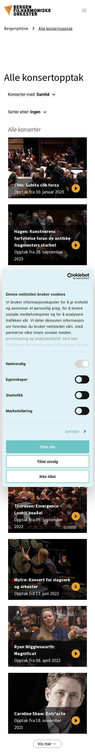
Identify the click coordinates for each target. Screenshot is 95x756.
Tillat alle (48, 446)
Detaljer (72, 431)
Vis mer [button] (47, 744)
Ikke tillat (47, 476)
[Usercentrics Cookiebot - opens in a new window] (67, 276)
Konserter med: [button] (32, 95)
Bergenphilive (16, 28)
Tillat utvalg (47, 461)
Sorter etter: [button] (28, 112)
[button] (84, 10)
